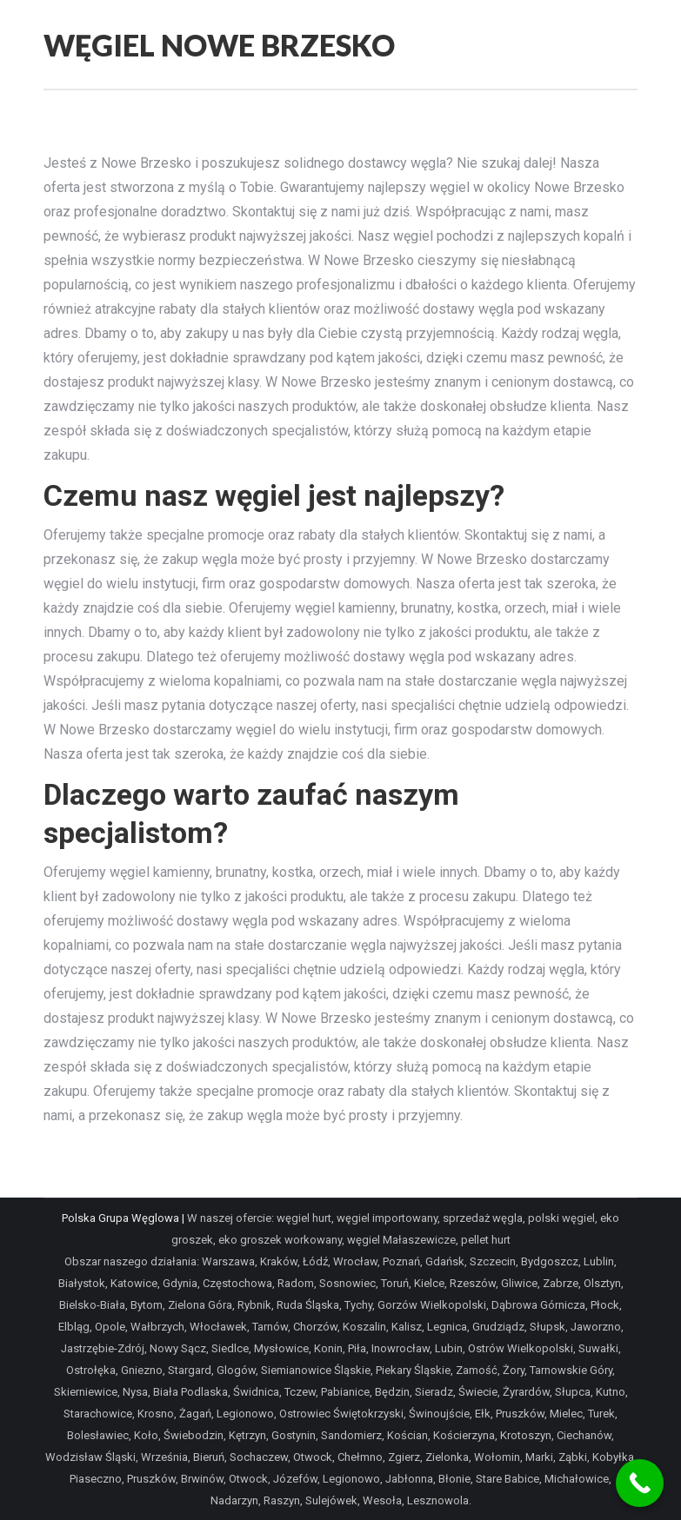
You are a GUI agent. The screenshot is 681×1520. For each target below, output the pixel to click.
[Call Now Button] (640, 1483)
